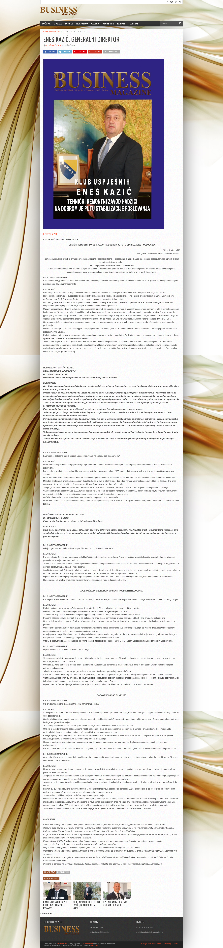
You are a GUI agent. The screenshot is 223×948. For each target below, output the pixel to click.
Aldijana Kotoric (53, 45)
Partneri (121, 23)
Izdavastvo (82, 23)
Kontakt (134, 23)
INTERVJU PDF (50, 234)
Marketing (108, 23)
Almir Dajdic (94, 945)
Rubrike (69, 23)
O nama (58, 23)
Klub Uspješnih (55, 32)
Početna (46, 23)
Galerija (95, 23)
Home (45, 32)
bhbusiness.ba (62, 944)
